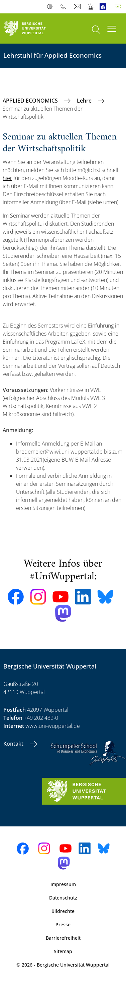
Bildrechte (63, 911)
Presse (63, 924)
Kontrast (51, 6)
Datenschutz (63, 897)
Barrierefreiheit (63, 938)
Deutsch (119, 6)
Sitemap (63, 951)
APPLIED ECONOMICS (31, 100)
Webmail (78, 6)
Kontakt (14, 743)
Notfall (91, 6)
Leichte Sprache (104, 6)
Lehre (85, 100)
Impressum (63, 884)
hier (7, 178)
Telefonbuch (64, 6)
